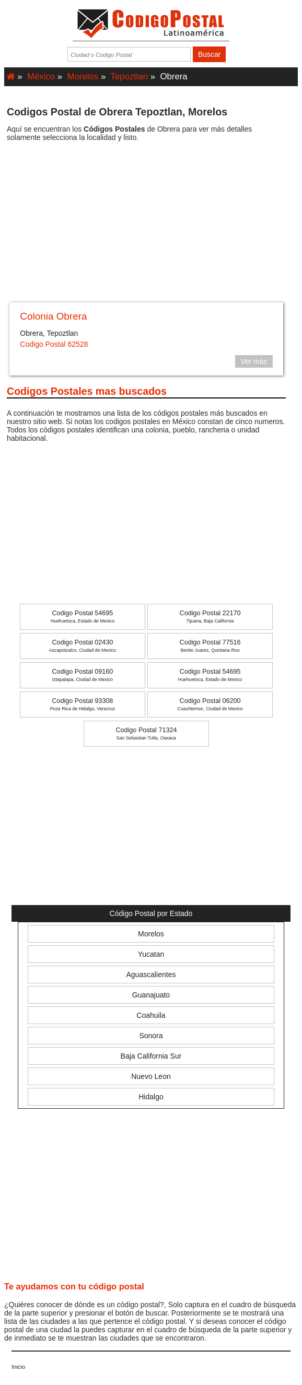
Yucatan (151, 954)
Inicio (18, 1367)
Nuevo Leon (151, 1076)
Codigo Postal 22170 (210, 616)
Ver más (253, 361)
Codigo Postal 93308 (82, 704)
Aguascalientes (151, 974)
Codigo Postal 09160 (82, 675)
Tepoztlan (129, 76)
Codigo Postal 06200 (209, 704)
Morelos (83, 76)
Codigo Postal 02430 (82, 646)
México (41, 76)
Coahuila (150, 1015)
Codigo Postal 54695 (82, 616)
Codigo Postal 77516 (210, 646)
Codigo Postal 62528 (54, 344)
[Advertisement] (146, 225)
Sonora (150, 1035)
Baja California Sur (151, 1056)
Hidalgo (150, 1097)
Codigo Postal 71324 (146, 733)
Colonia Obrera (53, 316)
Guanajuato (151, 995)
